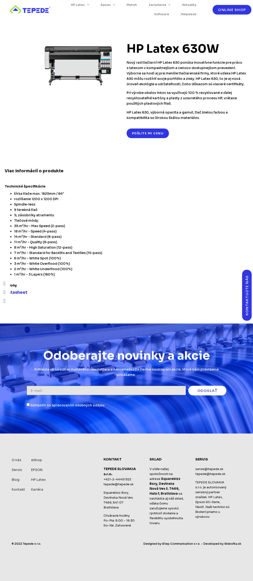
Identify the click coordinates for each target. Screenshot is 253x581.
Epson (108, 4)
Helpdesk (188, 14)
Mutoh (132, 5)
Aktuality (189, 5)
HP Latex (80, 4)
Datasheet (16, 292)
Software (161, 14)
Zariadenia (159, 4)
